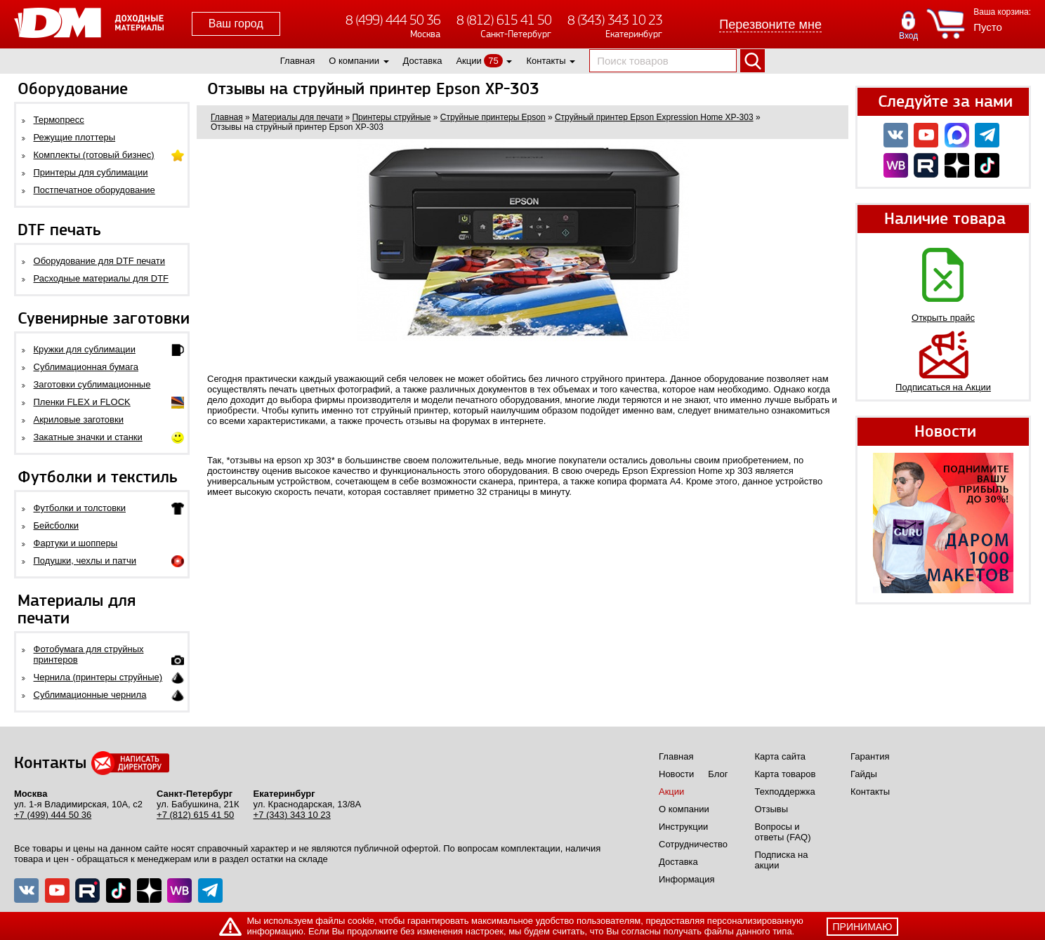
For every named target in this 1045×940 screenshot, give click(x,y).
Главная (297, 60)
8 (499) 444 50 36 (393, 20)
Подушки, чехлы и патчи (85, 560)
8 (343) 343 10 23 (614, 20)
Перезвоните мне (770, 25)
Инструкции (683, 826)
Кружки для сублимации (85, 349)
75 (493, 60)
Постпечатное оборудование (94, 190)
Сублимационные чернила (90, 694)
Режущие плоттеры (75, 137)
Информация (687, 879)
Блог (718, 774)
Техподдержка (785, 791)
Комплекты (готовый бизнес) (94, 155)
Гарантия (869, 756)
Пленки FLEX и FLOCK (82, 402)
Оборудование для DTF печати (100, 261)
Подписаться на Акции (943, 387)
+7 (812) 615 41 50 (195, 814)
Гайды (863, 774)
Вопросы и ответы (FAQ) (783, 831)
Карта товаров (785, 774)
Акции (468, 60)
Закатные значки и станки (88, 437)
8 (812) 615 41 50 (503, 20)
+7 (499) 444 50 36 (52, 814)
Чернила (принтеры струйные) (98, 677)
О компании (354, 60)
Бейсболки (56, 525)
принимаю (863, 926)
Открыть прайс (943, 317)
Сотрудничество (693, 844)
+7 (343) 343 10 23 (292, 814)
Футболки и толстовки (80, 508)
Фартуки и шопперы (76, 543)
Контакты (545, 60)
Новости (676, 774)
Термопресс (59, 119)
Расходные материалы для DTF (101, 278)
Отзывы (772, 809)
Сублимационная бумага (86, 367)
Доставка (422, 60)
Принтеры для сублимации (91, 172)
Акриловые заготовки (79, 419)
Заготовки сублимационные (92, 384)
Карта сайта (780, 756)
